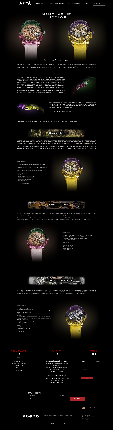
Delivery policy (86, 419)
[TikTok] (30, 416)
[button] (39, 3)
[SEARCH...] (99, 3)
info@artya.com (18, 361)
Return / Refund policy (88, 417)
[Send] (87, 378)
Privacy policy (86, 415)
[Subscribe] (77, 399)
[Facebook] (27, 416)
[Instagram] (24, 416)
